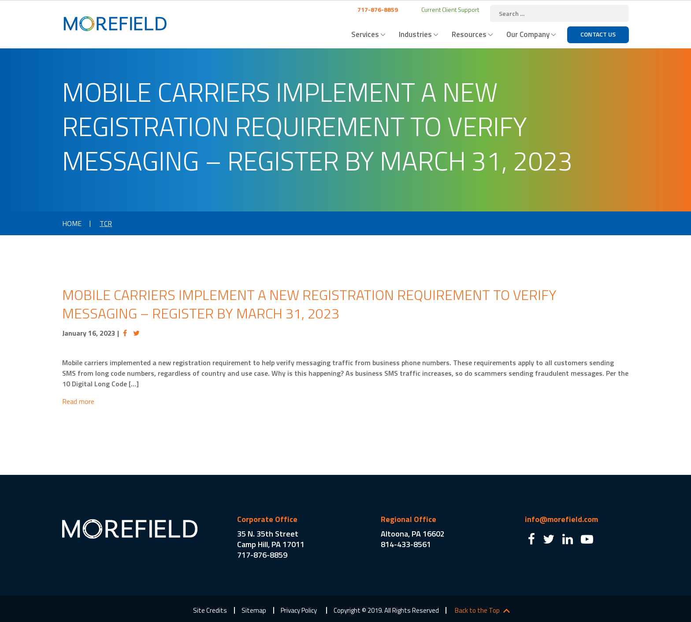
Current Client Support (449, 9)
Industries (415, 34)
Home (72, 223)
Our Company (528, 34)
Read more (78, 401)
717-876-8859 (377, 9)
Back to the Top (477, 610)
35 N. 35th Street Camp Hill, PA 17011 (271, 539)
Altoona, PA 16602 (413, 534)
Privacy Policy (299, 610)
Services (365, 34)
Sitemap (253, 610)
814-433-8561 (406, 544)
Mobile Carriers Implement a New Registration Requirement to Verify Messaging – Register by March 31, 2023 (309, 304)
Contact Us (598, 34)
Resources (469, 34)
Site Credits (210, 610)
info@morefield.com (561, 519)
